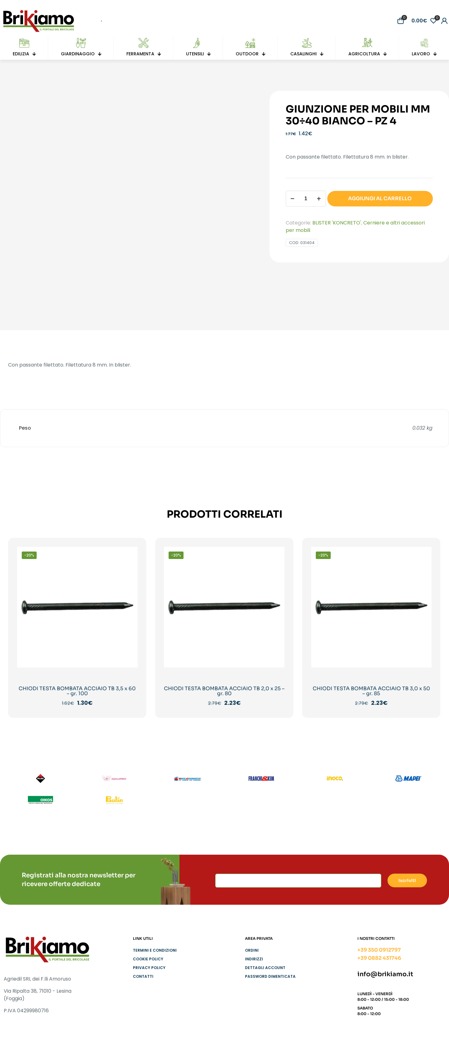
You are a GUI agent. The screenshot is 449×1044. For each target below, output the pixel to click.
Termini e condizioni (155, 950)
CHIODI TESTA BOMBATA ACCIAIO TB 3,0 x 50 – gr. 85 (371, 691)
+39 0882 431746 (379, 958)
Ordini (252, 950)
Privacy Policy (149, 967)
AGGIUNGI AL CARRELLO (380, 198)
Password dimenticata (270, 976)
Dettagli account (265, 967)
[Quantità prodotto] (306, 199)
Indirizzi (254, 959)
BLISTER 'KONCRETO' (336, 222)
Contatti (143, 976)
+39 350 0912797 (379, 950)
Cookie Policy (148, 959)
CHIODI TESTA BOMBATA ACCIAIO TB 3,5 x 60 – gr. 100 (77, 691)
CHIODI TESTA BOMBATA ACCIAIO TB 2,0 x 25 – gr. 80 (224, 691)
